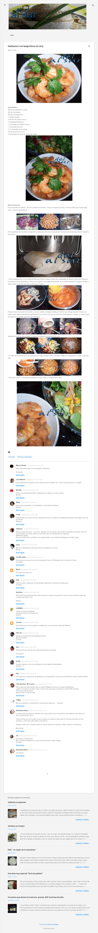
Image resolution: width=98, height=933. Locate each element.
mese (18, 545)
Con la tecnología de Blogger (49, 924)
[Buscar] (93, 5)
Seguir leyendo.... (83, 820)
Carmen (19, 622)
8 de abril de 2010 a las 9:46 (30, 622)
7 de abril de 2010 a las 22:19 (29, 545)
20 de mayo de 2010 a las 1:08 (27, 735)
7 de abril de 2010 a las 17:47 (35, 465)
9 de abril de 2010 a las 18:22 (43, 684)
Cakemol (19, 529)
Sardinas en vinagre (16, 826)
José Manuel (20, 479)
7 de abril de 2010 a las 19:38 (29, 514)
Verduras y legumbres (24, 457)
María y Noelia (21, 465)
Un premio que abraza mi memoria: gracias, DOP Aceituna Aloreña (35, 897)
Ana (17, 647)
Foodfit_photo (21, 557)
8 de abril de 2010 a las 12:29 (30, 633)
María (18, 569)
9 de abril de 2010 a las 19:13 (30, 700)
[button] (89, 46)
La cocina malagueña (19, 35)
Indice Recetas (39, 35)
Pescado (12, 457)
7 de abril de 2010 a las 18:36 (30, 490)
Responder (20, 475)
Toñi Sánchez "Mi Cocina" (25, 684)
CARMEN (19, 608)
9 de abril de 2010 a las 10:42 (28, 673)
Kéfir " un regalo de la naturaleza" (22, 850)
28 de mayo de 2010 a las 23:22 (38, 750)
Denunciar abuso (49, 928)
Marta (18, 502)
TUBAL (18, 700)
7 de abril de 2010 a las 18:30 (34, 479)
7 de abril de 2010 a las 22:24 (35, 557)
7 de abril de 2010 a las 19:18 (29, 502)
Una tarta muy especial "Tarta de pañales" (25, 873)
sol (17, 736)
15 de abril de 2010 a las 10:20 (37, 710)
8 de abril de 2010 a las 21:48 (28, 647)
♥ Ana (18, 515)
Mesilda (19, 490)
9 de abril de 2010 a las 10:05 (29, 661)
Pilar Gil (19, 633)
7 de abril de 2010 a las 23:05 (29, 569)
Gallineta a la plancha (17, 802)
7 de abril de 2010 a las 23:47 (28, 580)
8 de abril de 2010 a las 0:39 (31, 592)
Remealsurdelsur (22, 710)
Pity (17, 673)
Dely (17, 580)
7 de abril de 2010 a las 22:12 (31, 529)
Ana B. (18, 661)
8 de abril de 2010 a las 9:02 (31, 608)
